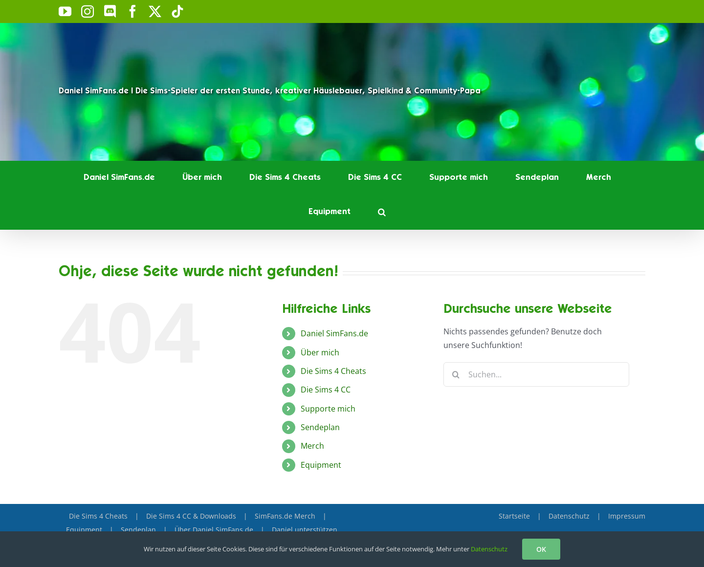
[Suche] (455, 374)
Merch (312, 445)
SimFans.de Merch (285, 516)
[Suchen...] (536, 374)
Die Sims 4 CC (326, 389)
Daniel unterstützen (304, 529)
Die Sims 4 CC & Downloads (191, 516)
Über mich (320, 352)
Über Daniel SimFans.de (214, 529)
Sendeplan (320, 427)
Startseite (514, 516)
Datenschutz (569, 516)
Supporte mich (328, 408)
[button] (382, 212)
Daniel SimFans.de (334, 333)
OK (541, 549)
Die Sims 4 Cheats (333, 371)
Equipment (321, 464)
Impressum (626, 516)
